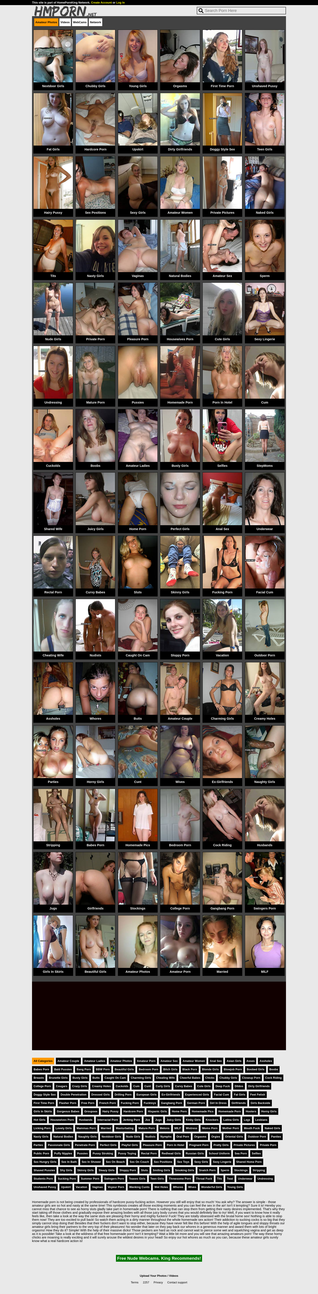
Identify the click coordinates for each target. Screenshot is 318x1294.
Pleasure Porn (138, 339)
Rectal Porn (53, 592)
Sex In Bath (69, 1161)
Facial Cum (264, 592)
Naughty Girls (264, 782)
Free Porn (88, 1103)
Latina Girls (231, 1119)
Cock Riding (222, 845)
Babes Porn (95, 845)
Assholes (53, 718)
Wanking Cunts (139, 1187)
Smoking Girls (184, 1170)
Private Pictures (222, 212)
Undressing (53, 402)
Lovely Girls (64, 1128)
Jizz (147, 1119)
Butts (138, 718)
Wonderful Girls (211, 1187)
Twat (230, 1178)
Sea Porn (241, 1153)
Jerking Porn (131, 1119)
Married (222, 971)
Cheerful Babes (190, 1077)
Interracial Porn (107, 1119)
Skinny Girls (180, 592)
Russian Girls (195, 1153)
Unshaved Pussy (264, 86)
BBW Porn (103, 1069)
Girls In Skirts (53, 971)
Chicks (210, 1077)
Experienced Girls (197, 1094)
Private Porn (95, 339)
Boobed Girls (255, 1069)
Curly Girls (163, 1086)
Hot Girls (39, 1119)
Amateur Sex (222, 276)
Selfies (222, 465)
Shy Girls (66, 1170)
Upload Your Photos (153, 1275)
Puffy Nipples (63, 1153)
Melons (165, 1128)
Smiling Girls (161, 1170)
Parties (53, 782)
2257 (146, 1282)
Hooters (251, 1111)
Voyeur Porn (116, 1187)
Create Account (101, 2)
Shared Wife (53, 529)
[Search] (241, 10)
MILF (265, 971)
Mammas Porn (86, 1128)
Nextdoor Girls (53, 86)
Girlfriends (95, 908)
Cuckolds (53, 465)
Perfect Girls (180, 529)
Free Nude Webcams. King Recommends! (159, 1258)
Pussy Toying (127, 1153)
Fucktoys (150, 1103)
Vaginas (138, 276)
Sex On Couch (139, 1161)
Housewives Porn (180, 339)
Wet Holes (161, 1187)
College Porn (180, 908)
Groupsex (91, 1111)
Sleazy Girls (106, 1170)
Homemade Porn (180, 402)
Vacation (222, 655)
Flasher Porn (67, 1103)
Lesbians (261, 1119)
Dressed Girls (100, 1094)
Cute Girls (222, 339)
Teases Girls (137, 1178)
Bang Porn (84, 1069)
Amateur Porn (180, 971)
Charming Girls (222, 718)
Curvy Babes (95, 592)
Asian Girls (234, 1061)
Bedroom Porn (180, 845)
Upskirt (137, 149)
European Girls (146, 1094)
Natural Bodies (180, 276)
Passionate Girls (59, 1145)
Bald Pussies (63, 1069)
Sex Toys (183, 1161)
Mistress (191, 1128)
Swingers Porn (265, 908)
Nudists (95, 655)
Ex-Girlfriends (222, 782)
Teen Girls (264, 149)
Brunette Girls (58, 1077)
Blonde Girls (210, 1069)
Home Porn (137, 529)
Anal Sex (222, 529)
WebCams (80, 22)
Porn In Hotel (222, 402)
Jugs (53, 908)
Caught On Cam (138, 655)
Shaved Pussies (44, 1170)
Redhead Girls (171, 1153)
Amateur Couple (180, 718)
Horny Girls (95, 782)
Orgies (215, 1136)
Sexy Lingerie (264, 339)
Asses (250, 1061)
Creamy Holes (264, 718)
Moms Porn (210, 1128)
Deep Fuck (223, 1086)
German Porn (196, 1103)
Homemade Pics (137, 845)
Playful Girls (129, 1145)
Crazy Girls (79, 1086)
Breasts (39, 1077)
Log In (120, 2)
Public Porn (41, 1153)
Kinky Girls (193, 1119)
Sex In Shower (91, 1161)
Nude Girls (53, 339)
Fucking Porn (222, 592)
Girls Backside (260, 1103)
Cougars (61, 1086)
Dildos (239, 1086)
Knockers (212, 1119)
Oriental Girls (234, 1136)
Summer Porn (90, 1178)
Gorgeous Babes (68, 1111)
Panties (276, 1136)
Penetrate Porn (85, 1145)
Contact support (177, 1282)
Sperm (265, 276)
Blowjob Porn (233, 1069)
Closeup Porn (251, 1077)
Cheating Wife (53, 655)
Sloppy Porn (180, 655)
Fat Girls (53, 149)
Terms (134, 1282)
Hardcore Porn (95, 149)
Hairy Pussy (53, 212)
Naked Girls (265, 212)
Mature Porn (95, 402)
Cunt (138, 782)
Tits (53, 276)
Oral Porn (182, 1136)
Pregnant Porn (199, 1145)
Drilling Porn (123, 1094)
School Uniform (219, 1153)
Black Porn (189, 1069)
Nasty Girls (95, 276)
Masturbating (124, 1128)
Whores (95, 718)
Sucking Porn (67, 1178)
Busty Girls (180, 465)
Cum (264, 402)
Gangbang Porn (222, 908)
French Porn (107, 1103)
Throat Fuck (204, 1178)
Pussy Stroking (103, 1153)
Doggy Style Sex (222, 149)
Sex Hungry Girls (45, 1161)
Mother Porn (230, 1128)
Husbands (265, 845)
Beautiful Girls (95, 971)
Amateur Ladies (138, 465)
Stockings (138, 908)
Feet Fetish (257, 1094)
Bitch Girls (170, 1069)
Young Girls (138, 86)
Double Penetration (73, 1094)
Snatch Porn (207, 1170)
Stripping (53, 845)
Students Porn (43, 1178)
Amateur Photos (46, 22)
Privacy (158, 1282)
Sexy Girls (138, 212)
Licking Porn (42, 1128)
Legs (247, 1119)
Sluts (138, 592)
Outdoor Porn (264, 655)
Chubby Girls (95, 86)
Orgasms (180, 86)
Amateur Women (180, 212)
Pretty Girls (221, 1145)
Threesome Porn (180, 1178)
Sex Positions (95, 212)
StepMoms (265, 465)
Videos (65, 22)
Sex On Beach (115, 1161)
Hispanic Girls (157, 1111)
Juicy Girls (95, 529)
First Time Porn (222, 86)
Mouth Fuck (252, 1128)
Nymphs (166, 1136)
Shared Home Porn (249, 1161)
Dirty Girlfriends (180, 149)
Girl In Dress (218, 1103)
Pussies (138, 402)
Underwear (264, 529)
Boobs (95, 465)
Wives (180, 782)
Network (95, 22)
